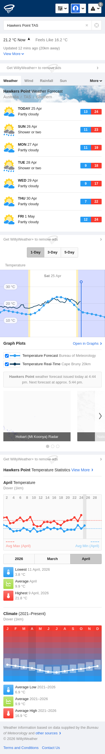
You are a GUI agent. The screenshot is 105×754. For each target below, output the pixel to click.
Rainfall (46, 81)
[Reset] (87, 25)
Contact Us (51, 748)
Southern (44, 97)
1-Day (35, 252)
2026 (19, 559)
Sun (63, 81)
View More (11, 54)
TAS (27, 97)
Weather (10, 81)
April (86, 559)
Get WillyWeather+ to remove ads (34, 68)
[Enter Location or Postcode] (52, 25)
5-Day (69, 252)
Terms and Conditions (21, 748)
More (94, 81)
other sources (47, 733)
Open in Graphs (86, 343)
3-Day (52, 252)
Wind (28, 81)
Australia (10, 97)
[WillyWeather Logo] (12, 8)
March (52, 559)
